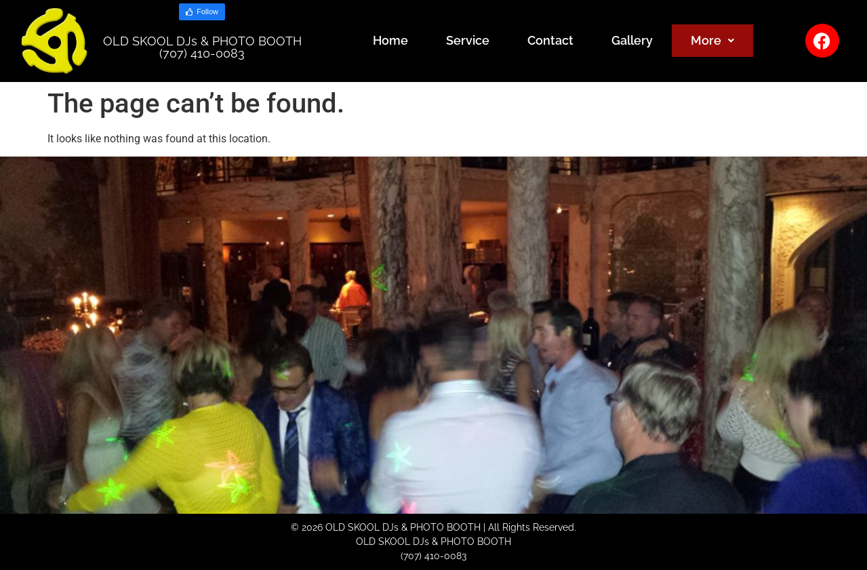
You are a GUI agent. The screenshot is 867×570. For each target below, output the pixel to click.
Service (467, 40)
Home (390, 40)
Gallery (632, 40)
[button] (712, 40)
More (712, 40)
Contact (550, 40)
